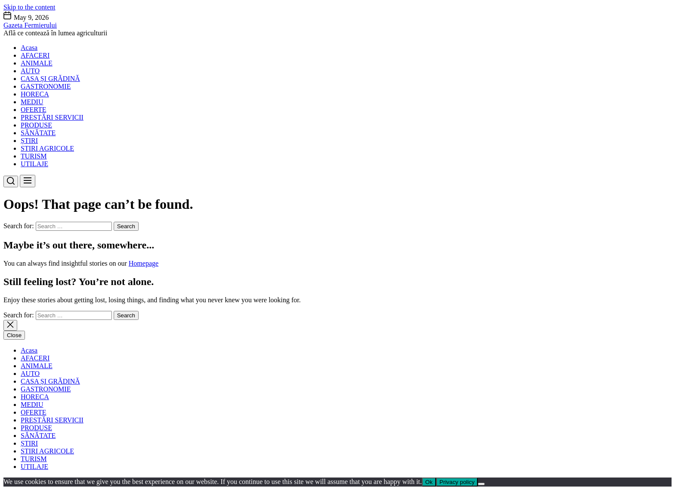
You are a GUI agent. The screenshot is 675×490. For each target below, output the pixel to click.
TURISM (33, 156)
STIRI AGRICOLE (47, 148)
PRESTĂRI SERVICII (52, 117)
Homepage (143, 263)
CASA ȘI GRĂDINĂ (50, 78)
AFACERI (35, 55)
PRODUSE (36, 125)
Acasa (29, 47)
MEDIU (32, 101)
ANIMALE (37, 63)
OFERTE (33, 109)
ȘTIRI (29, 140)
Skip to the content (29, 7)
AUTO (30, 70)
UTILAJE (34, 163)
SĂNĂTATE (38, 132)
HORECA (35, 94)
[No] (481, 484)
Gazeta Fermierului (30, 25)
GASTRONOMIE (46, 86)
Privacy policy (457, 482)
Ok (429, 482)
